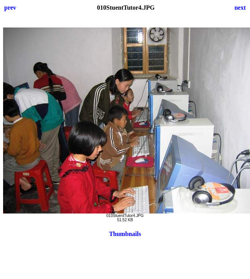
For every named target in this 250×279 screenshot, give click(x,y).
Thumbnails (125, 234)
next (240, 7)
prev (10, 7)
